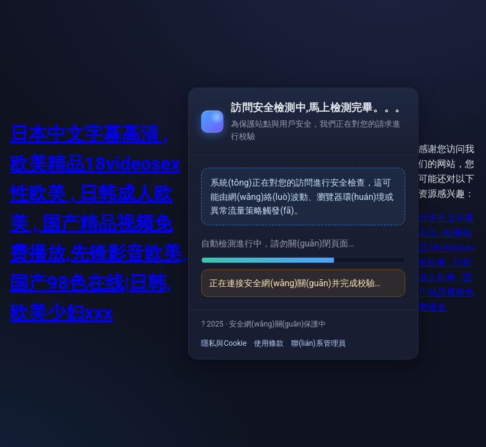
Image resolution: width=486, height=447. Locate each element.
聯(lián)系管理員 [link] (318, 343)
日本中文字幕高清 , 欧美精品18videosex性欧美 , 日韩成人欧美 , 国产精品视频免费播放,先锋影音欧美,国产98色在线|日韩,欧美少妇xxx (98, 223)
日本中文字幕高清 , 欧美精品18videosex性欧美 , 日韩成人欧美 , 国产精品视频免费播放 (446, 262)
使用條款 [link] (269, 343)
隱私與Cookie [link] (223, 343)
